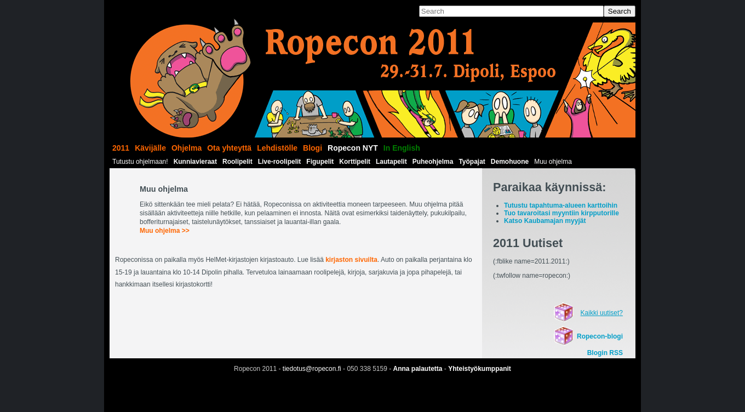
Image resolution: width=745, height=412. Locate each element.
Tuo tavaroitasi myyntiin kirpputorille (561, 213)
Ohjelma (186, 148)
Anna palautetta (418, 369)
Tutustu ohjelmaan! (140, 161)
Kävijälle (150, 148)
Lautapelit (391, 161)
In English (401, 148)
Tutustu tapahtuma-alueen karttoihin (560, 205)
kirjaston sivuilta (351, 260)
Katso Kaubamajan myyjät (545, 221)
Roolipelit (237, 161)
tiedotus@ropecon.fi (312, 369)
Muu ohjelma (553, 161)
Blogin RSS (605, 353)
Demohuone (510, 161)
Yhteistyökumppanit (479, 369)
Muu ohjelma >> (165, 230)
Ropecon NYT (353, 148)
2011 (120, 148)
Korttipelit (354, 161)
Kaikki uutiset (600, 313)
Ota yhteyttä (229, 148)
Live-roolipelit (279, 161)
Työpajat (472, 161)
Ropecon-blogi (600, 336)
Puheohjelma (433, 161)
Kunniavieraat (195, 161)
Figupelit (320, 161)
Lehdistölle (277, 148)
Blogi (312, 148)
